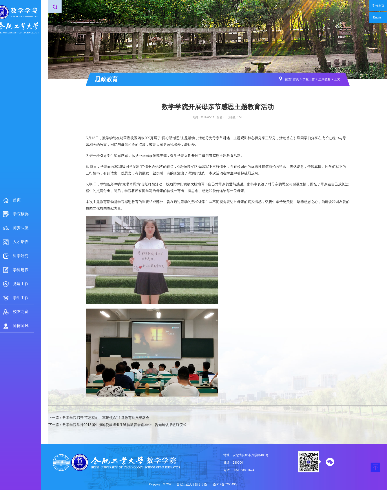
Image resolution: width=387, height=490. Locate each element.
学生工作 (309, 79)
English (378, 17)
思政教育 (324, 79)
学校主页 (378, 5)
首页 (296, 79)
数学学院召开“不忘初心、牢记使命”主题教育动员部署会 (105, 418)
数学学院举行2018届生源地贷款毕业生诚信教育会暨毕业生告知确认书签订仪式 (124, 425)
